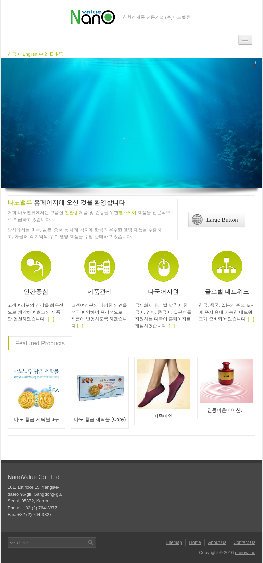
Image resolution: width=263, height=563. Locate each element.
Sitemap (174, 542)
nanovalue (245, 552)
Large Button (215, 219)
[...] (51, 319)
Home (195, 542)
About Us (217, 542)
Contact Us (244, 542)
